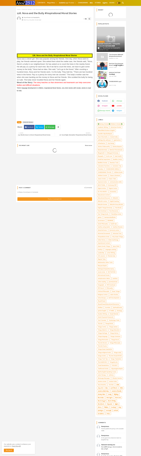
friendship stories (116, 214)
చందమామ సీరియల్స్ (116, 391)
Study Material (114, 314)
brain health (118, 156)
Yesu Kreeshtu (102, 384)
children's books (102, 175)
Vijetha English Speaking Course (107, 372)
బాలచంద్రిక (108, 410)
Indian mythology (113, 240)
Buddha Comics (117, 159)
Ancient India (114, 137)
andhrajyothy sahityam (104, 140)
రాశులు (108, 413)
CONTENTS (41, 3)
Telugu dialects (102, 330)
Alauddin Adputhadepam (105, 133)
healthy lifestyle (118, 227)
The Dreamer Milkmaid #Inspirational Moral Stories (116, 56)
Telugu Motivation (103, 339)
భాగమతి (116, 410)
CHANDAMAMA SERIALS (113, 169)
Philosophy (109, 288)
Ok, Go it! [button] (9, 450)
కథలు (91, 3)
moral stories (101, 272)
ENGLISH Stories (27, 9)
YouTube (111, 384)
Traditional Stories (103, 368)
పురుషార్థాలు (100, 410)
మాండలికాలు (101, 413)
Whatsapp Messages (104, 378)
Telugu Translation (115, 359)
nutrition (115, 278)
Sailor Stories (114, 294)
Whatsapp (51, 127)
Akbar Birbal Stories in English (106, 130)
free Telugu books (103, 214)
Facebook (30, 127)
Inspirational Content (104, 243)
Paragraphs (101, 285)
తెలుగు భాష (118, 397)
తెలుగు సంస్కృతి (101, 400)
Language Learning (110, 249)
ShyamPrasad (102, 301)
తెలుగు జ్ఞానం (109, 397)
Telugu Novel (115, 339)
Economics (113, 191)
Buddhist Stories (102, 162)
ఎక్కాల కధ (100, 388)
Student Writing (102, 314)
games (100, 217)
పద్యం (119, 407)
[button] (118, 3)
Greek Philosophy (103, 223)
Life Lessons (101, 256)
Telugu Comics (102, 326)
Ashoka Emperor (117, 146)
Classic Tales (112, 178)
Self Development (114, 298)
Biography (101, 156)
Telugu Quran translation (105, 349)
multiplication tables (104, 278)
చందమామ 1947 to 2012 (66, 3)
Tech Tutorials (102, 320)
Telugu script (117, 352)
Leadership (101, 252)
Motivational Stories (104, 275)
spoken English (102, 310)
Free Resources (113, 211)
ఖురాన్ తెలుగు (114, 388)
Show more (88, 145)
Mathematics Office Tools (105, 262)
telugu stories (102, 355)
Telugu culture (113, 326)
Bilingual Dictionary (112, 153)
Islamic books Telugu (104, 246)
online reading (102, 281)
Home (18, 9)
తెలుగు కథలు (101, 397)
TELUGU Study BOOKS (115, 355)
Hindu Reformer (102, 230)
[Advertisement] (55, 37)
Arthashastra (101, 143)
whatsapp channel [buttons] (104, 110)
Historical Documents (104, 233)
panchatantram (113, 281)
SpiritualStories (117, 307)
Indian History (102, 240)
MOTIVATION (111, 272)
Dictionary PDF (112, 185)
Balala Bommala (102, 149)
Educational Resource (104, 198)
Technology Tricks (114, 320)
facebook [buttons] (105, 101)
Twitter (40, 127)
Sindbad (100, 307)
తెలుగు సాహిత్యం (112, 400)
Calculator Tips (116, 166)
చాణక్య (109, 394)
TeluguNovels (113, 362)
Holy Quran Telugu (117, 236)
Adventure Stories (116, 127)
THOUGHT (114, 365)
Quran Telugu (116, 291)
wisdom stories (102, 381)
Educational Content (104, 195)
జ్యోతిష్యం (116, 394)
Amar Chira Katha (103, 137)
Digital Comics (113, 188)
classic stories (102, 178)
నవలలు (100, 407)
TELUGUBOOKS (102, 362)
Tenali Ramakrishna (103, 365)
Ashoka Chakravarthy (104, 146)
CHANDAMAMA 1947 (115, 81)
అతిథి (117, 384)
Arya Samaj (111, 143)
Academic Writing (103, 127)
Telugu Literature (115, 336)
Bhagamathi (101, 153)
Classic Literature (115, 175)
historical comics (114, 230)
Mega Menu (51, 3)
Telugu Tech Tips (103, 359)
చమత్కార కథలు (101, 394)
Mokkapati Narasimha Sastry (106, 269)
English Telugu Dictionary (105, 207)
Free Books (118, 207)
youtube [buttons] (119, 105)
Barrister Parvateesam (116, 149)
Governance (101, 220)
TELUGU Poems (102, 346)
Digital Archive (102, 188)
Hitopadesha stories (103, 236)
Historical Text (117, 233)
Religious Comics (103, 294)
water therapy (102, 375)
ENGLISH (115, 198)
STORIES (98, 3)
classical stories (102, 182)
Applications (117, 140)
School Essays (102, 298)
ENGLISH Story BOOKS (116, 204)
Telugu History (114, 333)
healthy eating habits (104, 227)
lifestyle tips (111, 256)
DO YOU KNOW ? (102, 191)
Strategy (119, 310)
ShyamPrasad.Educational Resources (108, 304)
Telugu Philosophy (115, 343)
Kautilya (100, 249)
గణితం (121, 388)
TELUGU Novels (102, 343)
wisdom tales (113, 381)
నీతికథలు (106, 407)
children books (118, 172)
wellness (111, 375)
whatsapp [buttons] (119, 101)
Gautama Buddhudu (110, 217)
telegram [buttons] (119, 110)
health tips (114, 223)
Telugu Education (114, 330)
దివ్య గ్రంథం (109, 404)
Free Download (102, 211)
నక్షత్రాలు (117, 404)
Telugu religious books (104, 352)
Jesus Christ (116, 246)
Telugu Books (109, 323)
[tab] (41, 2)
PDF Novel (101, 288)
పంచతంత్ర (113, 407)
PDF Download (111, 285)
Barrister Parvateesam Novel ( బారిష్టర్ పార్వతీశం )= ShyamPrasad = (116, 65)
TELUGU (100, 323)
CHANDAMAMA (83, 3)
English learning (114, 201)
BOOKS (111, 3)
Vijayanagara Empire (117, 368)
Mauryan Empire (102, 265)
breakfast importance (104, 159)
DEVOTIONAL (102, 185)
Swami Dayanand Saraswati (105, 317)
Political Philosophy (103, 291)
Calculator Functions (104, 166)
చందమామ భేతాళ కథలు (103, 391)
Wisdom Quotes (117, 378)
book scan (109, 156)
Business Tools (114, 162)
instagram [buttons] (105, 105)
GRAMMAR (110, 220)
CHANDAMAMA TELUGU (104, 172)
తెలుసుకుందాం (101, 404)
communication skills (116, 182)
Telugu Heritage (102, 333)
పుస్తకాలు (105, 3)
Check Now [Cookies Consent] (15, 446)
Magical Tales (102, 259)
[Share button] (58, 127)
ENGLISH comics (102, 201)
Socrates (107, 307)
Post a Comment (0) (55, 199)
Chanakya (100, 169)
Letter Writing (111, 252)
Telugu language (103, 336)
